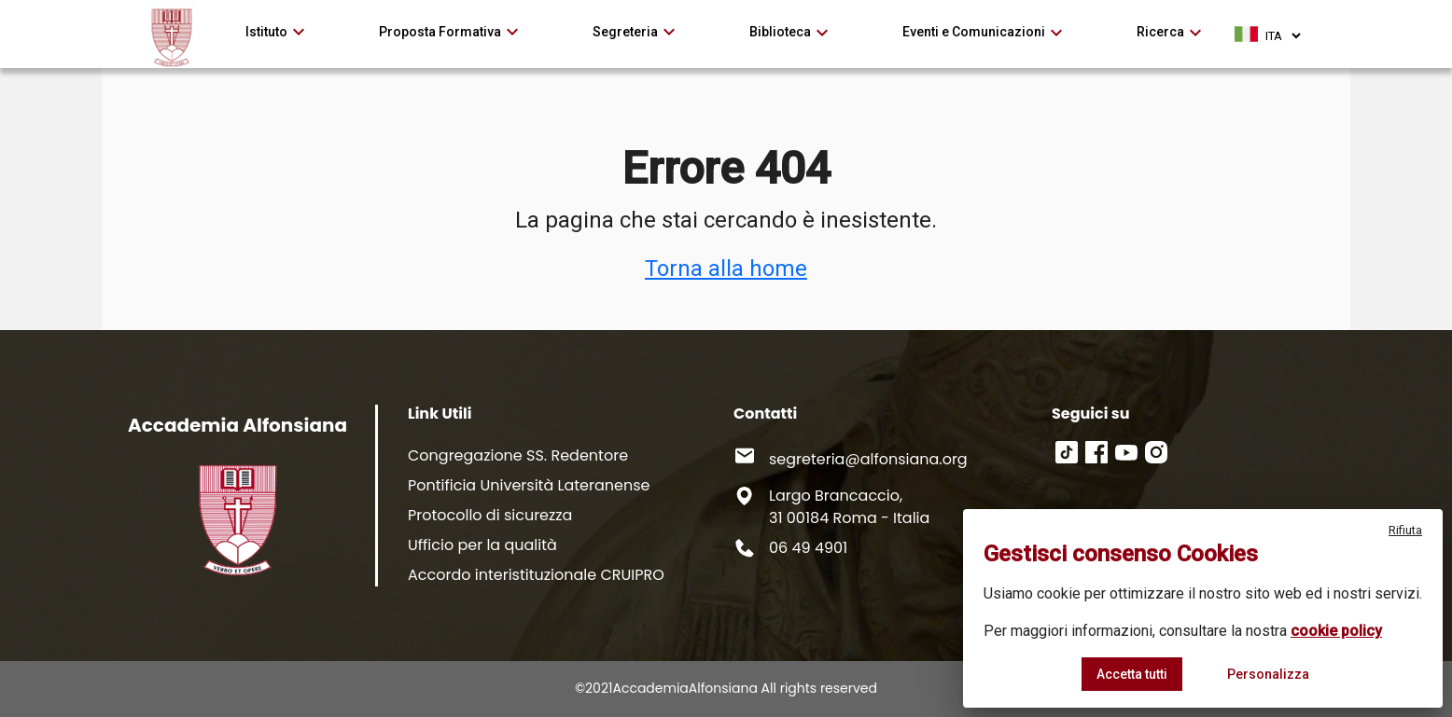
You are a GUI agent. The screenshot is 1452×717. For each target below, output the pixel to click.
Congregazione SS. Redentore (518, 455)
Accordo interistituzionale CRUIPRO (536, 575)
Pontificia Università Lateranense (528, 485)
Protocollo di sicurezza (490, 515)
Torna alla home (726, 268)
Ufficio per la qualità (482, 545)
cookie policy (1336, 631)
